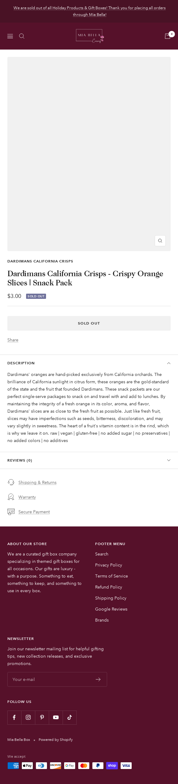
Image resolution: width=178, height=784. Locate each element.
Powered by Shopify (56, 740)
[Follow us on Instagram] (28, 717)
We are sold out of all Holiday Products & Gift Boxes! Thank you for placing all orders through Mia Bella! (90, 11)
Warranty (21, 497)
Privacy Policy (108, 565)
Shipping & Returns (31, 482)
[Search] (22, 36)
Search (101, 554)
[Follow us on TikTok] (69, 717)
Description (89, 363)
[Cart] (167, 36)
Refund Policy (108, 587)
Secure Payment (28, 511)
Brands (102, 620)
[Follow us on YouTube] (56, 717)
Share (12, 340)
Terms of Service (111, 576)
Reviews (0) (89, 460)
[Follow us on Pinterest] (42, 717)
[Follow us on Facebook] (14, 717)
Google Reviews (111, 609)
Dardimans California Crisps (40, 261)
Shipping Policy (110, 598)
